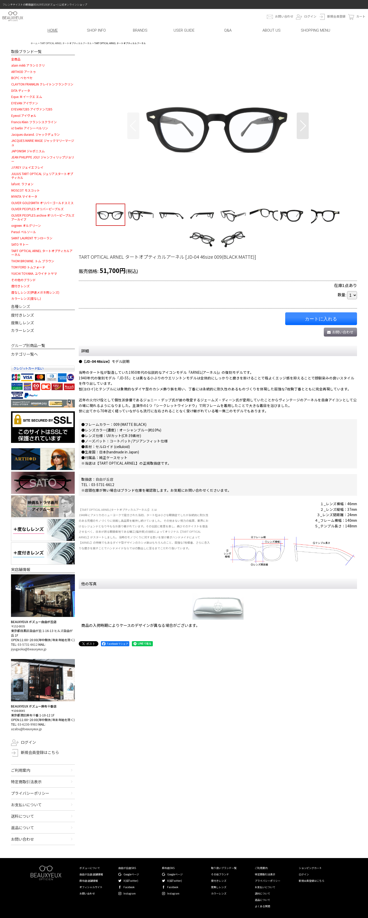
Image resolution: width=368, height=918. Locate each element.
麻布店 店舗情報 (88, 881)
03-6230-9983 (28, 724)
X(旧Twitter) (130, 881)
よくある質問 (262, 906)
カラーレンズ (22, 330)
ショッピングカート (310, 868)
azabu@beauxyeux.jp (26, 729)
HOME (53, 30)
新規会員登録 (336, 16)
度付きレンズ (22, 315)
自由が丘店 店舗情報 (91, 874)
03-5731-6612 (28, 644)
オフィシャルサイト (90, 887)
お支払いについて (26, 804)
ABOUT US (271, 30)
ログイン (310, 16)
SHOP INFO (96, 30)
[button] (133, 126)
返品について (22, 827)
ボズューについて (89, 868)
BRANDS (140, 30)
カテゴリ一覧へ (24, 354)
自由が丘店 (104, 479)
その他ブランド (220, 874)
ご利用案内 (20, 770)
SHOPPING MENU (315, 30)
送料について (22, 816)
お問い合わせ (284, 16)
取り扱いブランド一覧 (224, 868)
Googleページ (131, 874)
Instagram (129, 893)
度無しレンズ (22, 322)
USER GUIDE (184, 30)
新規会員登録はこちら (40, 752)
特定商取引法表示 (26, 781)
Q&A (228, 30)
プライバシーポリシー (30, 793)
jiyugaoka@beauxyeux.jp (29, 649)
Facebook (129, 887)
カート (360, 16)
